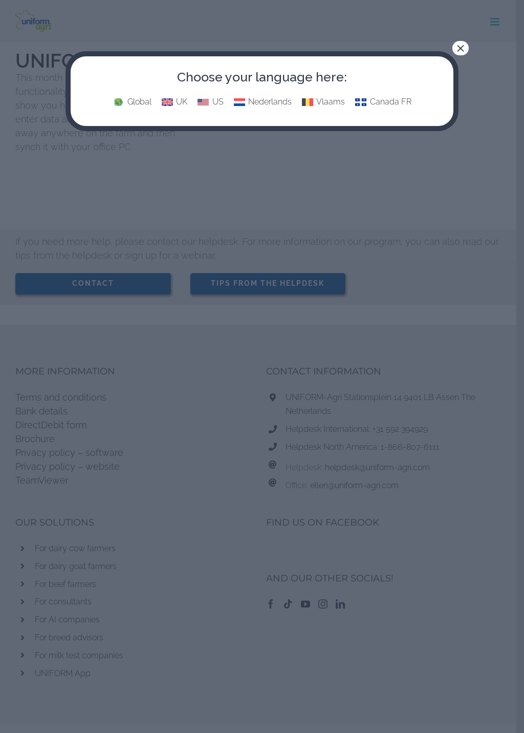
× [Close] (460, 48)
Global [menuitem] (139, 102)
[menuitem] (131, 102)
